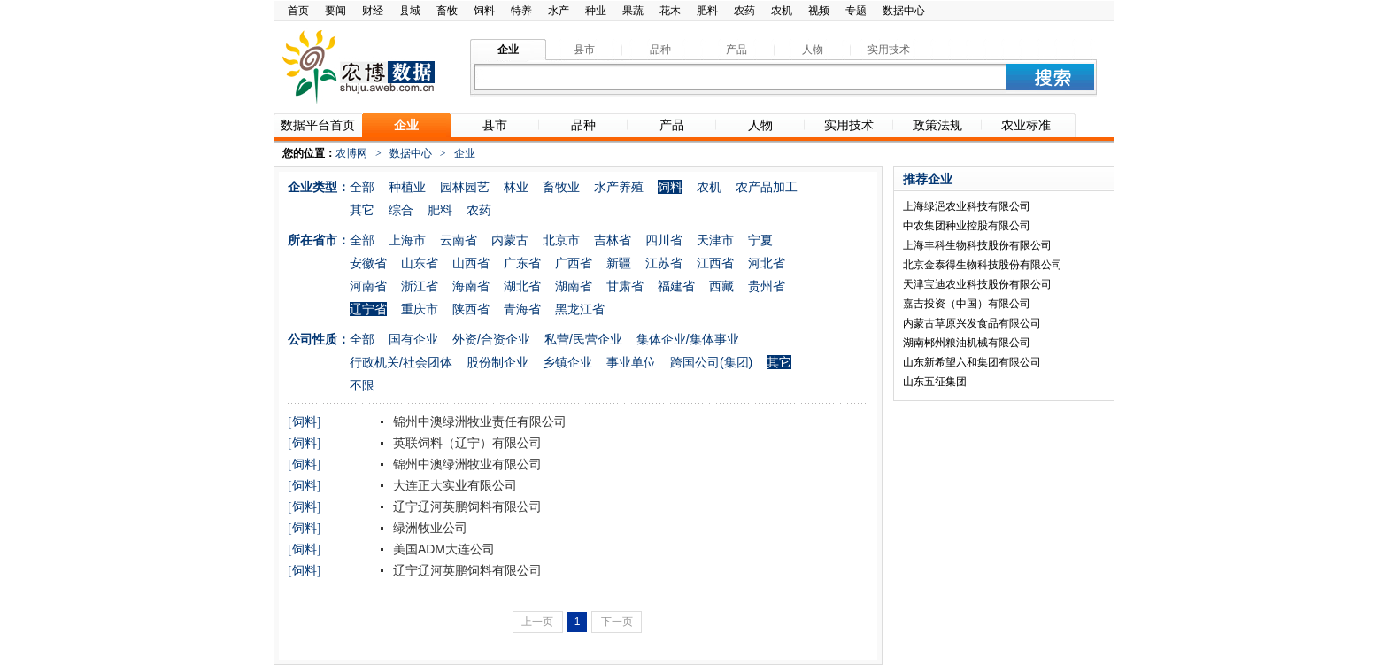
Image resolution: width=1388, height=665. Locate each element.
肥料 (707, 10)
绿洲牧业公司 (428, 528)
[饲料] (304, 422)
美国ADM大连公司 (442, 549)
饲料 (484, 10)
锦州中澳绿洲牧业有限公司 (465, 464)
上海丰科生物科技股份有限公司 (977, 245)
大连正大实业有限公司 (453, 485)
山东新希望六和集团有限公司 (972, 362)
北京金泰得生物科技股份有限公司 (982, 265)
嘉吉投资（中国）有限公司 (966, 304)
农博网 (351, 153)
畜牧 (447, 10)
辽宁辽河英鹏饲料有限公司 (465, 506)
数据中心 (904, 10)
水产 (558, 10)
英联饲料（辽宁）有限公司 (465, 443)
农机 (781, 10)
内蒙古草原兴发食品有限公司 (972, 323)
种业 (595, 10)
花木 (670, 10)
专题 (856, 10)
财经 (372, 10)
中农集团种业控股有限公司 (966, 226)
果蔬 (633, 10)
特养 (521, 10)
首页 (298, 10)
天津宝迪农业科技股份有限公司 (977, 284)
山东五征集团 (935, 381)
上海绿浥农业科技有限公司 (966, 206)
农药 (744, 10)
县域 (409, 10)
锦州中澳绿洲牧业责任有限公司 (478, 421)
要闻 (335, 10)
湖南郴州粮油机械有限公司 (966, 342)
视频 (818, 10)
